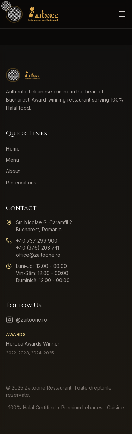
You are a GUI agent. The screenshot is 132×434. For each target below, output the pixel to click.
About (13, 171)
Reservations (21, 182)
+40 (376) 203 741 (37, 248)
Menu (12, 160)
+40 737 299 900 (36, 241)
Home (13, 149)
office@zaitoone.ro (38, 255)
